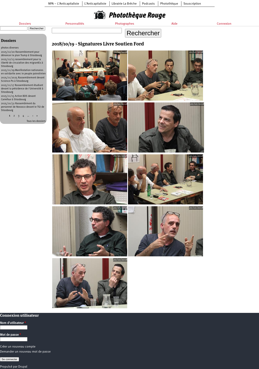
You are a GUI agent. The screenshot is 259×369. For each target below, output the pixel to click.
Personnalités (74, 23)
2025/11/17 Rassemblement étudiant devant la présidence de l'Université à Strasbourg (22, 88)
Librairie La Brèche (124, 3)
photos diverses (10, 48)
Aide (174, 23)
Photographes (124, 23)
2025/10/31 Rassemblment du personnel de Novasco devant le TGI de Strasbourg (22, 107)
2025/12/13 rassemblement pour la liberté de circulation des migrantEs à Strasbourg (22, 63)
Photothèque (169, 3)
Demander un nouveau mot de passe (25, 351)
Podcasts (148, 3)
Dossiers (25, 23)
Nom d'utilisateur (13, 323)
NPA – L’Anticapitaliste (63, 3)
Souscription (192, 3)
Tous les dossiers (36, 121)
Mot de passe (10, 335)
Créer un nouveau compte (17, 346)
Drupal (22, 366)
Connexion (224, 23)
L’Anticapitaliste (95, 3)
